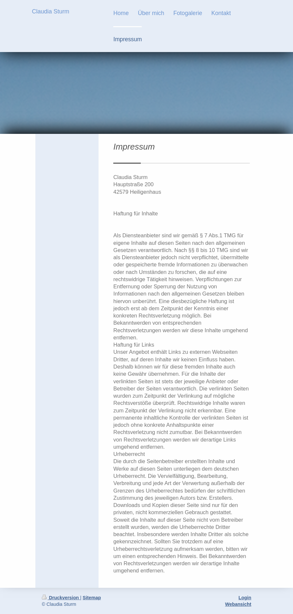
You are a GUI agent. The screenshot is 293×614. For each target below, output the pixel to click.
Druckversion (61, 597)
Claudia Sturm (50, 11)
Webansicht (238, 604)
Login (245, 597)
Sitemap (92, 597)
